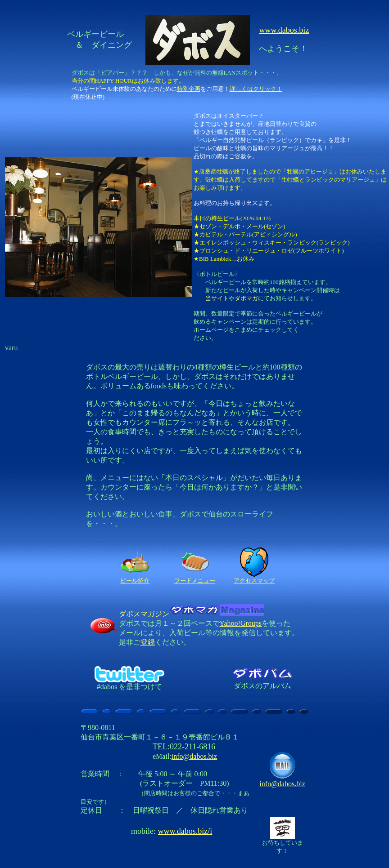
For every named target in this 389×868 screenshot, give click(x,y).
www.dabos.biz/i (185, 831)
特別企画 (188, 88)
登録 (147, 642)
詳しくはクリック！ (256, 88)
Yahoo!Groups (241, 623)
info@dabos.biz (194, 756)
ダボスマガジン (191, 614)
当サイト (217, 298)
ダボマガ (246, 298)
